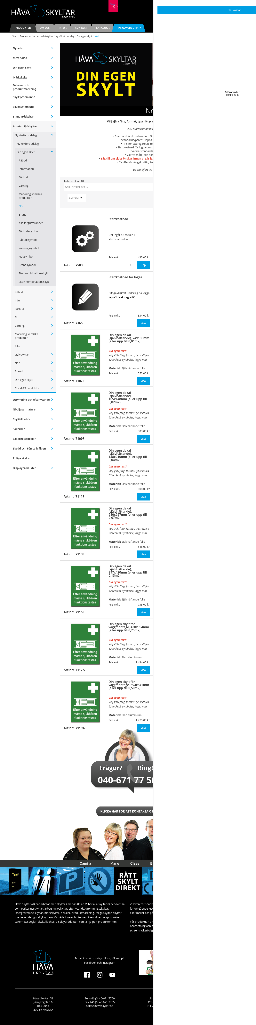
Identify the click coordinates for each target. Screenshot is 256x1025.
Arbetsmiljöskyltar (43, 36)
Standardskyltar (23, 116)
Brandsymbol (27, 265)
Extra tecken (210, 219)
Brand (23, 214)
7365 (185, 147)
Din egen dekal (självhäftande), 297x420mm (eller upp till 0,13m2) (128, 571)
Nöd (21, 206)
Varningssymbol (29, 248)
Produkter (23, 27)
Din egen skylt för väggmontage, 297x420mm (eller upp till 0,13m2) (221, 511)
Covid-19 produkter (27, 388)
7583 (174, 129)
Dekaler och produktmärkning (24, 87)
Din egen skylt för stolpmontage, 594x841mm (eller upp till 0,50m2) (221, 685)
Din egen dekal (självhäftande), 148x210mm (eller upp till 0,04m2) (128, 455)
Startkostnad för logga (125, 277)
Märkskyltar (21, 77)
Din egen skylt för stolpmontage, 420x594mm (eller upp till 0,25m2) (221, 627)
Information (26, 169)
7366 (180, 143)
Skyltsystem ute (23, 107)
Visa (143, 323)
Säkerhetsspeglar (24, 439)
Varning (23, 185)
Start (15, 36)
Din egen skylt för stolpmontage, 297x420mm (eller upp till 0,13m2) (221, 569)
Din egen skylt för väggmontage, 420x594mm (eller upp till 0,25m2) (129, 627)
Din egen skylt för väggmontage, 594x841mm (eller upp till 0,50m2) (129, 685)
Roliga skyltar (22, 458)
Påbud (23, 160)
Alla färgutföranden (31, 223)
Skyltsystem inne (24, 97)
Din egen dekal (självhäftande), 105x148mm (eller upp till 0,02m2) (128, 397)
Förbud (23, 177)
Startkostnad (118, 219)
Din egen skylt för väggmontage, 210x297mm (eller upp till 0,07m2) (221, 453)
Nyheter (18, 48)
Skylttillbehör (21, 419)
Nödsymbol (26, 256)
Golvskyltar (22, 354)
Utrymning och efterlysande (31, 399)
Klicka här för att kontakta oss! (128, 811)
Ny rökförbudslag (64, 36)
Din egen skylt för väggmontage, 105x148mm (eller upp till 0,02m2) (221, 338)
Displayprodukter (24, 468)
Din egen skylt (84, 36)
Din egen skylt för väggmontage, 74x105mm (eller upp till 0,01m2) (220, 280)
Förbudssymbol (28, 231)
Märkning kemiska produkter (30, 196)
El (16, 317)
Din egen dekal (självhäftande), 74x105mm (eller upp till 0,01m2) (129, 338)
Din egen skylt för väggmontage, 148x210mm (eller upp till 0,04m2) (221, 396)
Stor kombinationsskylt (33, 273)
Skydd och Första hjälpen (29, 448)
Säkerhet (19, 429)
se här (169, 151)
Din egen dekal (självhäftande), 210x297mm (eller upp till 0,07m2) (128, 513)
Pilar (17, 346)
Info (17, 300)
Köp (143, 265)
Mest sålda (20, 58)
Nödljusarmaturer (25, 409)
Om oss (45, 27)
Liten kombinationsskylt (34, 282)
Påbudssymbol (28, 240)
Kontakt (81, 27)
